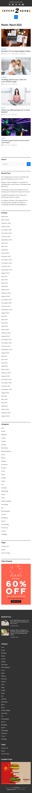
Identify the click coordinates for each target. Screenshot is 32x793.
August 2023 (5, 313)
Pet (2, 508)
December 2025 (6, 230)
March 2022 (5, 369)
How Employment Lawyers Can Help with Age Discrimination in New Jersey (19, 621)
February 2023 (6, 333)
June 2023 (4, 319)
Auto (2, 428)
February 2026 (6, 223)
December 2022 (6, 339)
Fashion (3, 461)
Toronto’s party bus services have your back (15, 141)
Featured (4, 464)
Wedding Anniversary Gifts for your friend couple (14, 80)
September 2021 (6, 389)
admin (15, 84)
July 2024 (4, 276)
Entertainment (6, 451)
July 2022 (4, 356)
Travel (3, 138)
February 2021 (6, 413)
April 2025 (4, 250)
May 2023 (4, 323)
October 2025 (5, 236)
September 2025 (6, 240)
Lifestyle (4, 488)
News (3, 498)
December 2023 (6, 299)
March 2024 (5, 289)
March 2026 (5, 220)
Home (3, 481)
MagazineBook (11, 789)
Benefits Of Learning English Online (16, 51)
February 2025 (6, 256)
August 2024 (5, 273)
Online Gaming (6, 501)
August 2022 (5, 353)
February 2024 (6, 293)
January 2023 (5, 336)
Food (3, 471)
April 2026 (4, 216)
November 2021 (6, 383)
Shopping (4, 77)
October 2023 (5, 306)
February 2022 (6, 373)
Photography (5, 511)
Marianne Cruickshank (20, 53)
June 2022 (4, 359)
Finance (3, 468)
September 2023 (6, 309)
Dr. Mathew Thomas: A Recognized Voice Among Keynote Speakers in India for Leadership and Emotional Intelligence (14, 202)
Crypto (3, 441)
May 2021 (4, 403)
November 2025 (6, 233)
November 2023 (6, 303)
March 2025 (5, 253)
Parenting (4, 504)
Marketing (4, 491)
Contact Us (5, 546)
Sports (3, 521)
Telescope (4, 528)
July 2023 (4, 316)
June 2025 (4, 243)
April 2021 (4, 406)
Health (3, 108)
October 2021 (5, 386)
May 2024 (4, 283)
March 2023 (5, 329)
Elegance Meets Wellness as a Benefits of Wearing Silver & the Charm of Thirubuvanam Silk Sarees (16, 184)
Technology (5, 524)
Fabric (3, 458)
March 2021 (5, 409)
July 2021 (4, 396)
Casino (3, 438)
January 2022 (5, 376)
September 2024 (6, 270)
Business (3, 49)
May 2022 (4, 363)
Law (2, 484)
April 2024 (4, 286)
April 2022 (4, 366)
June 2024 (4, 280)
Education (4, 448)
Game (3, 474)
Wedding (4, 534)
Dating (3, 444)
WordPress (16, 787)
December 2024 (6, 260)
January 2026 (5, 226)
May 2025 (4, 246)
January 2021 (5, 416)
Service (3, 514)
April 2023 (4, 326)
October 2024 (5, 266)
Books (3, 431)
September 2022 (6, 349)
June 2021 (4, 399)
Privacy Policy (5, 553)
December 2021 (6, 379)
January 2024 (5, 296)
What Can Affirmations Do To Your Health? (15, 111)
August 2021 (5, 393)
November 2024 (6, 263)
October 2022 (5, 346)
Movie (3, 494)
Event (3, 454)
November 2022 (6, 343)
